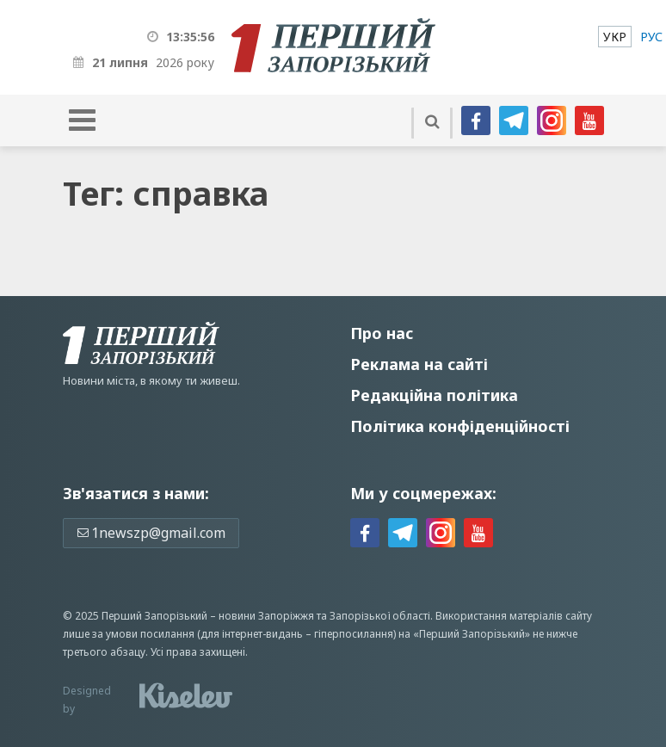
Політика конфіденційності (460, 426)
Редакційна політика (434, 395)
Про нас (381, 333)
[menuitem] (614, 36)
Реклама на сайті (419, 364)
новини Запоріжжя (266, 615)
